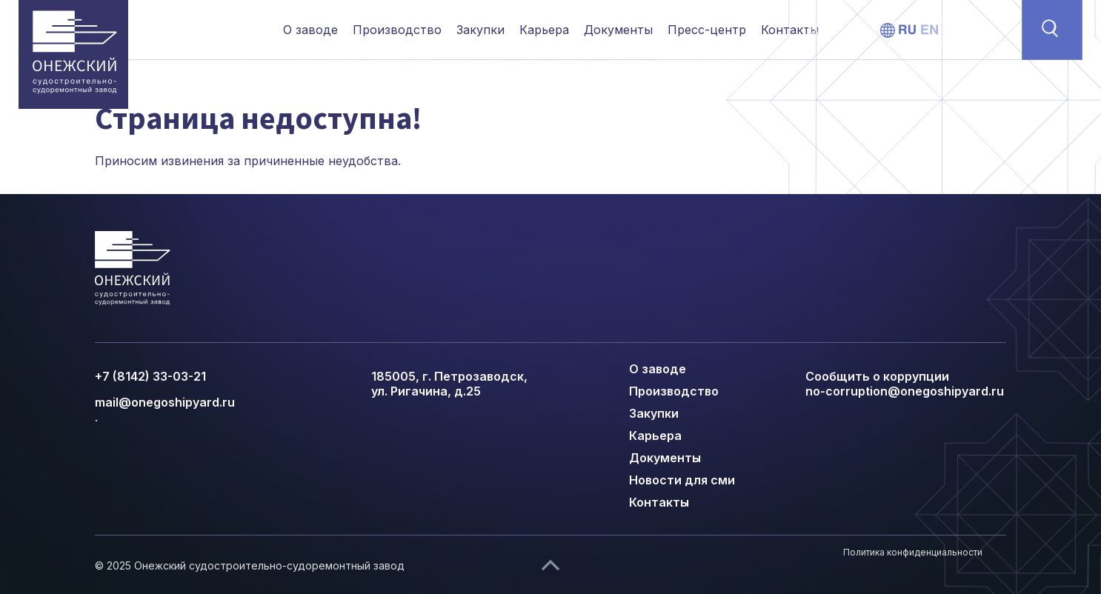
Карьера (544, 29)
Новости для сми (682, 480)
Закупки (480, 29)
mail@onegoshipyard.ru (165, 402)
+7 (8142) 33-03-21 (150, 376)
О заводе (310, 29)
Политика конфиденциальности (912, 552)
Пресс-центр (707, 29)
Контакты (790, 29)
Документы (618, 29)
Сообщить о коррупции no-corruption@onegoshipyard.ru (904, 383)
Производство (397, 29)
